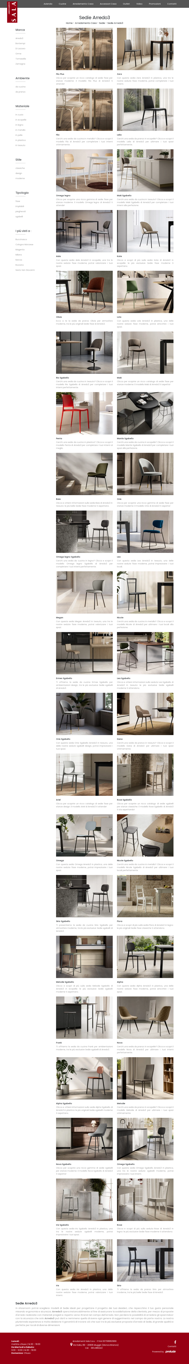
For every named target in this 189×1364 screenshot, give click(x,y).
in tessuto (20, 145)
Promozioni (155, 3)
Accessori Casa (108, 3)
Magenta (20, 249)
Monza (19, 259)
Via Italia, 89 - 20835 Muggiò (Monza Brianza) (94, 1345)
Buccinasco (21, 239)
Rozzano (20, 265)
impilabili (20, 206)
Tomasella (21, 58)
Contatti (171, 3)
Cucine (62, 3)
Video (139, 3)
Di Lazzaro (20, 48)
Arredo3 (19, 38)
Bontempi (20, 43)
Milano (19, 254)
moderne (20, 178)
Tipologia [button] (22, 193)
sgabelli (19, 216)
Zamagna (20, 63)
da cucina (20, 86)
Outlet (126, 3)
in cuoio (19, 114)
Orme (18, 53)
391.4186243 (96, 1348)
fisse (18, 201)
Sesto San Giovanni (25, 270)
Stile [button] (18, 160)
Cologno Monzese (24, 244)
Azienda (48, 3)
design (19, 173)
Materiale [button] (22, 106)
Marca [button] (20, 30)
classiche (20, 168)
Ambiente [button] (23, 78)
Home (69, 23)
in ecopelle (21, 119)
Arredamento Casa (83, 3)
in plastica (21, 140)
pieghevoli (21, 211)
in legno (19, 124)
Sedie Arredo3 (115, 23)
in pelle (19, 135)
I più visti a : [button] (23, 231)
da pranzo (20, 91)
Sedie (102, 23)
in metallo (20, 130)
